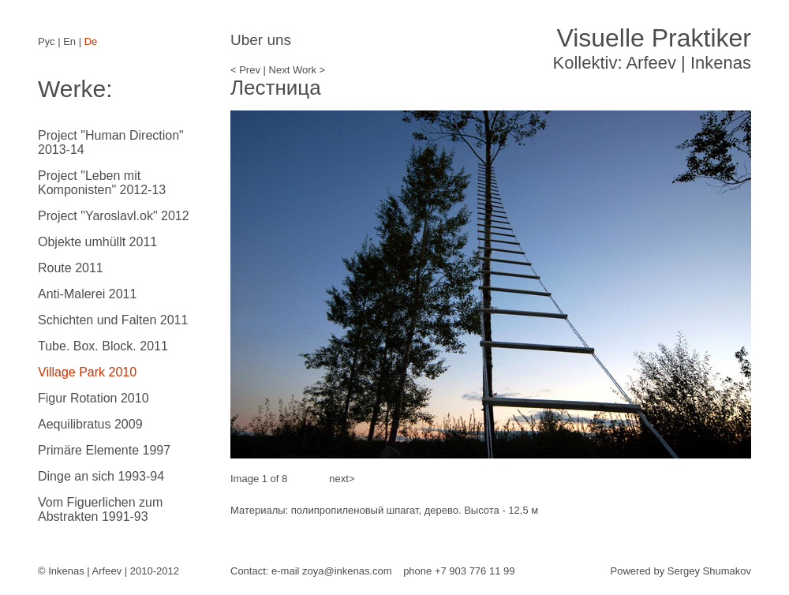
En (69, 41)
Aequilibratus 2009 (90, 424)
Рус (46, 41)
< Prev (245, 70)
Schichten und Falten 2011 (113, 320)
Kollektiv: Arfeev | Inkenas (651, 48)
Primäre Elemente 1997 (104, 450)
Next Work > (297, 70)
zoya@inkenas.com (347, 571)
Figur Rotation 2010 (93, 398)
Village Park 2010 (87, 372)
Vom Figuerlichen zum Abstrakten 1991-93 (100, 509)
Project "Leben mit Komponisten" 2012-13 (102, 182)
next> (341, 479)
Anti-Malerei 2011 (87, 294)
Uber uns (260, 40)
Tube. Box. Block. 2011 (103, 346)
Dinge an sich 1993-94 (101, 476)
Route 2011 (70, 268)
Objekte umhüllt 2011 (97, 242)
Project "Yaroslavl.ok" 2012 (113, 216)
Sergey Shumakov (709, 571)
